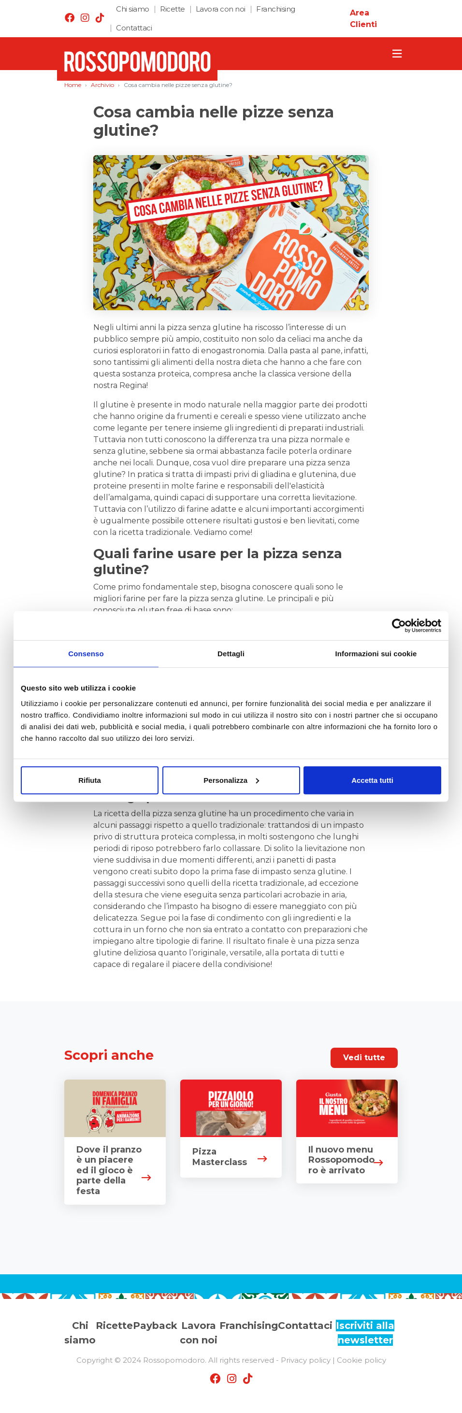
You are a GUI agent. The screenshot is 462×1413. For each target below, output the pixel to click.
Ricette (172, 9)
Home (72, 84)
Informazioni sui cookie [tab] (376, 653)
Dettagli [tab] (231, 653)
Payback (155, 1325)
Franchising (275, 9)
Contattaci (134, 27)
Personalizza (231, 780)
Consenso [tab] (85, 653)
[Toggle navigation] (391, 53)
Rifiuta (89, 780)
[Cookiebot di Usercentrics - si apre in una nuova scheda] (399, 626)
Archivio (102, 84)
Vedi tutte (364, 1057)
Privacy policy (306, 1360)
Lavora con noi (220, 9)
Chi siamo (132, 9)
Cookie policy (361, 1360)
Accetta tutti (372, 780)
